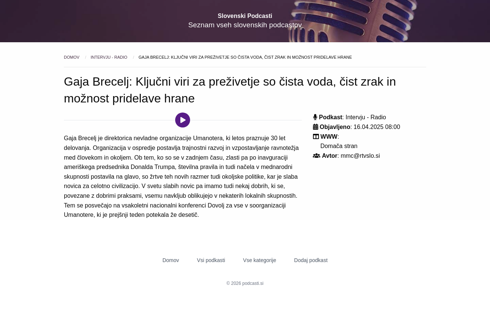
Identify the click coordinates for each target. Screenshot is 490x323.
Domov (72, 57)
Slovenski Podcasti (245, 16)
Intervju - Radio (109, 57)
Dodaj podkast (311, 260)
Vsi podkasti (211, 260)
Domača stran (339, 146)
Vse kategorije (259, 260)
